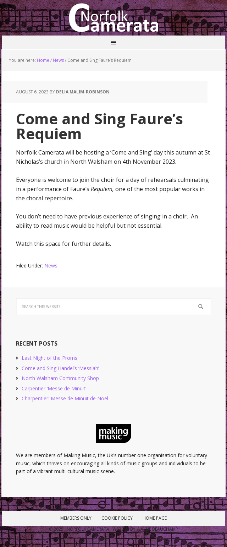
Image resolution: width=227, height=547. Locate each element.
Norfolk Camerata (113, 18)
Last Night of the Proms (49, 357)
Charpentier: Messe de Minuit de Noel (65, 398)
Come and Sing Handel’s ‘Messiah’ (60, 368)
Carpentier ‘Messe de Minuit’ (54, 388)
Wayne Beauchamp (157, 529)
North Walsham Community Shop (60, 378)
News (50, 265)
